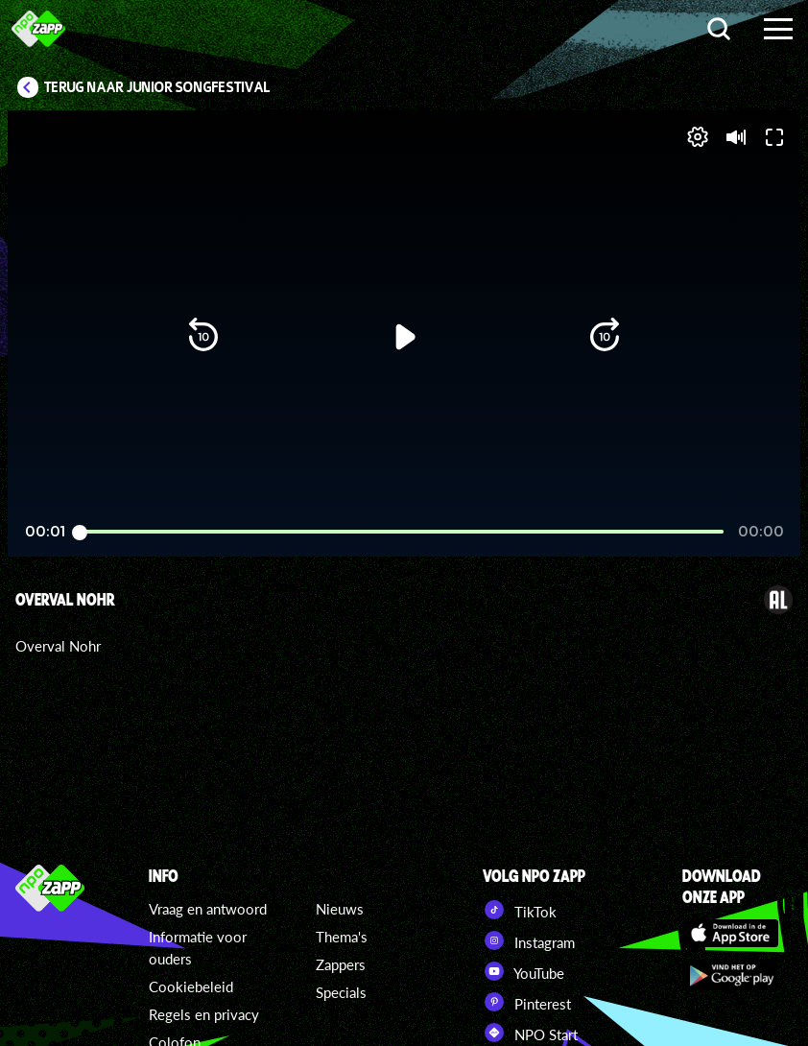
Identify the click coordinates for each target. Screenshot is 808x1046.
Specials (341, 992)
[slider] (401, 474)
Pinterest (527, 1001)
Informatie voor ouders (198, 947)
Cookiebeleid (191, 986)
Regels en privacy (204, 1014)
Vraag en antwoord (208, 908)
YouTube (523, 971)
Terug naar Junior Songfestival (157, 87)
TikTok (520, 909)
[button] (46, 514)
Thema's (342, 936)
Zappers (341, 964)
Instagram (529, 940)
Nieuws (340, 908)
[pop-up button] (721, 514)
